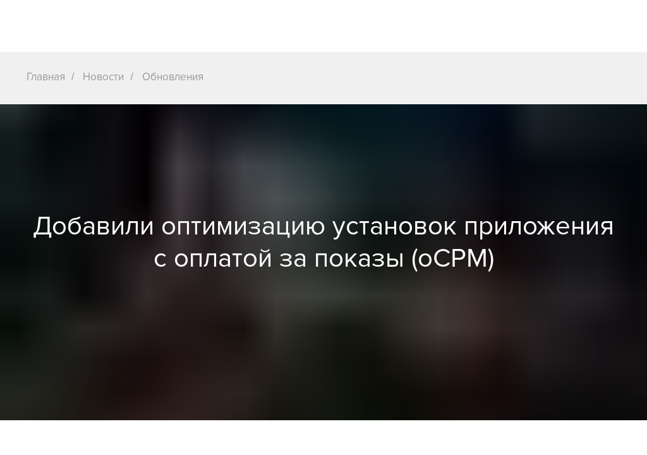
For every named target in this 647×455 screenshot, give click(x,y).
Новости (103, 77)
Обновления (172, 77)
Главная (46, 77)
